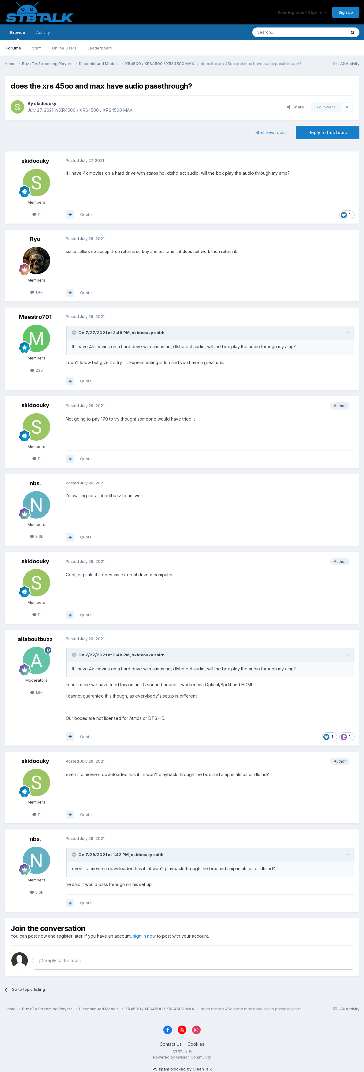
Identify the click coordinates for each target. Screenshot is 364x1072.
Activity (43, 32)
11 (36, 214)
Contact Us (171, 1044)
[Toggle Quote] (74, 332)
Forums (13, 48)
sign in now (144, 936)
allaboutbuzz (35, 639)
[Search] (283, 32)
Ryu (35, 239)
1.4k (36, 292)
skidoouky (45, 103)
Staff (36, 48)
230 (36, 370)
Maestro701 (35, 317)
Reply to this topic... (61, 960)
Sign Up (346, 12)
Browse (17, 35)
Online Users (64, 48)
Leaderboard (99, 48)
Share (295, 106)
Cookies (196, 1044)
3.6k (36, 536)
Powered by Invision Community (182, 1057)
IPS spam (160, 1069)
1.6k (36, 692)
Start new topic (270, 132)
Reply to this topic (327, 132)
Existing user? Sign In (302, 12)
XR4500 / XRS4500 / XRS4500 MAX (96, 110)
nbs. (35, 483)
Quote (86, 214)
